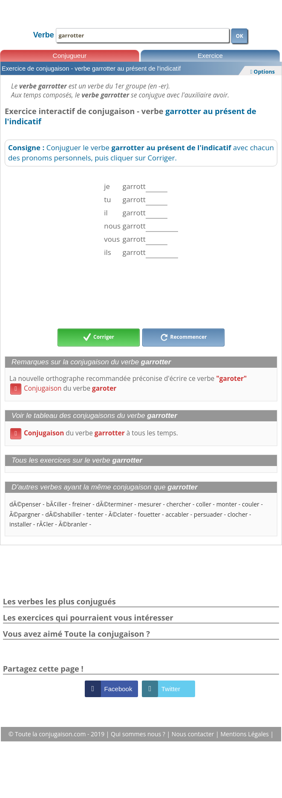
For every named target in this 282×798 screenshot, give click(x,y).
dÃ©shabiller (63, 514)
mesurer (149, 504)
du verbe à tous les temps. (94, 433)
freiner (81, 504)
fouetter (149, 514)
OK (239, 36)
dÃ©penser (25, 504)
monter (226, 504)
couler (250, 504)
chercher (179, 504)
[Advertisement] (141, 293)
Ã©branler (72, 524)
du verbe (63, 388)
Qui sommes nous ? (139, 734)
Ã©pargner (24, 514)
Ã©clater (121, 514)
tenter (95, 514)
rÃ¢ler (45, 524)
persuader (208, 514)
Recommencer (183, 337)
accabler (177, 514)
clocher (237, 514)
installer (20, 524)
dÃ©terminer (114, 504)
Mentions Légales (245, 734)
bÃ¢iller (56, 504)
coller (203, 504)
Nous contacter (194, 734)
